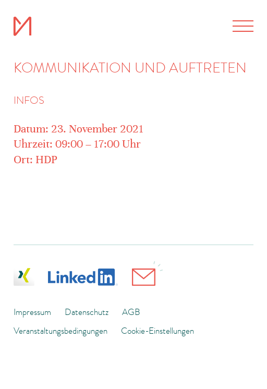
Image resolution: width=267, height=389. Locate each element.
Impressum (32, 312)
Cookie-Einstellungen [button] (157, 330)
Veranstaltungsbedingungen (60, 330)
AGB (131, 312)
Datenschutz (86, 312)
